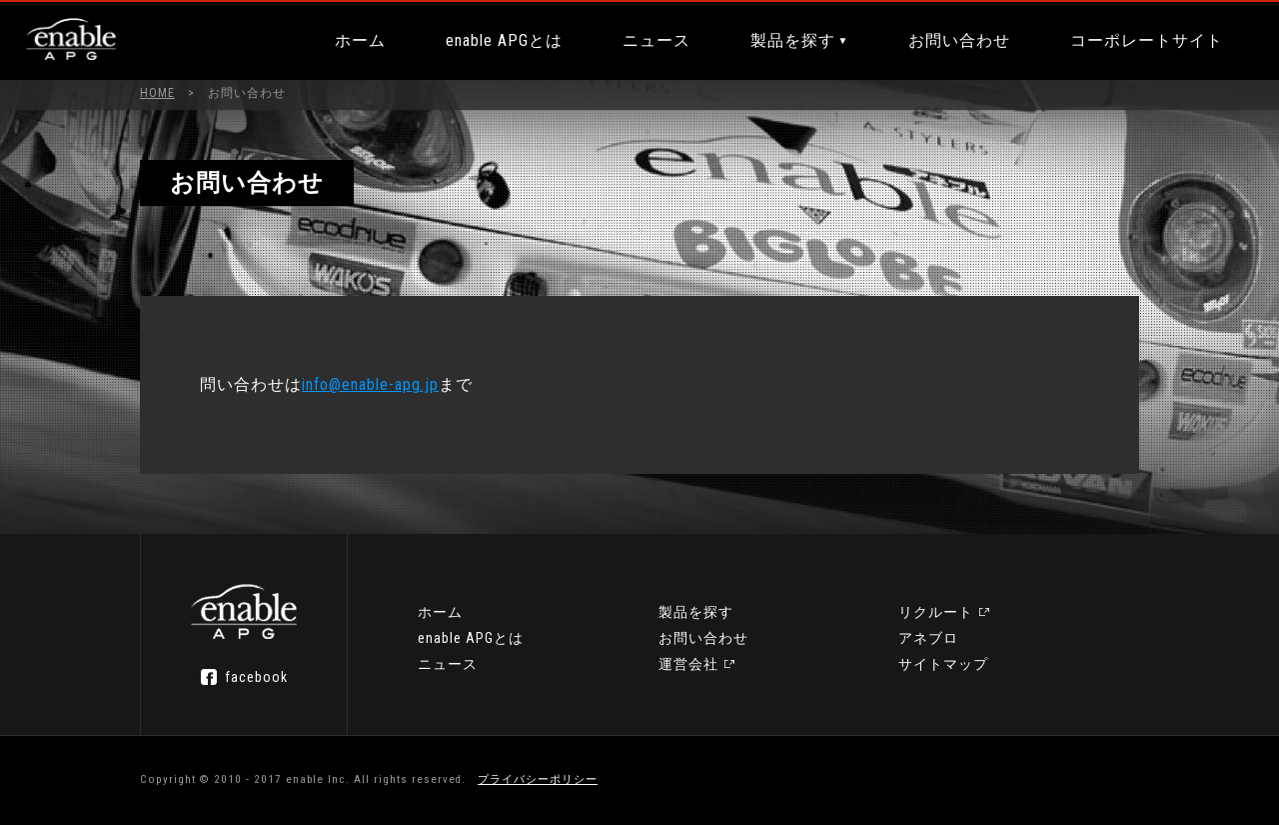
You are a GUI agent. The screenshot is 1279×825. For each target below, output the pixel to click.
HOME (157, 93)
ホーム (360, 40)
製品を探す (792, 40)
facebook (256, 677)
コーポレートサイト (1146, 40)
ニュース (656, 40)
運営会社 (688, 664)
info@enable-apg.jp (370, 384)
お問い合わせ (959, 40)
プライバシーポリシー (538, 779)
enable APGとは (504, 40)
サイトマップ (943, 664)
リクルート (935, 612)
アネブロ (928, 638)
